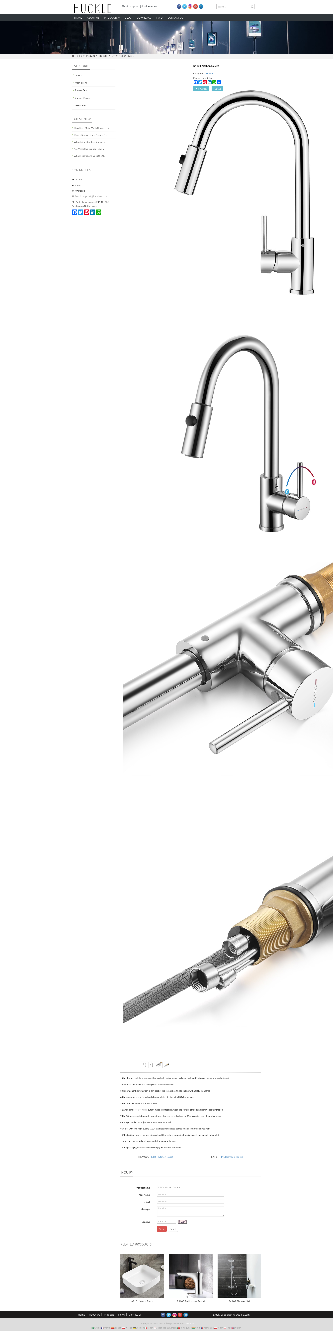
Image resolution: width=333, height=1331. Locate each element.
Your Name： (145, 1194)
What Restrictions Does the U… (90, 155)
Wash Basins (81, 82)
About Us (94, 1314)
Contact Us (135, 1314)
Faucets (103, 55)
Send (162, 1229)
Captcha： (147, 1221)
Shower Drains (82, 97)
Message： (146, 1209)
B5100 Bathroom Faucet (191, 1301)
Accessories (80, 105)
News (121, 1314)
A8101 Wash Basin (142, 1301)
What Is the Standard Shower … (90, 141)
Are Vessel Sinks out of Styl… (89, 148)
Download (144, 17)
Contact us (175, 17)
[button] (119, 17)
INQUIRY (201, 88)
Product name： (144, 1187)
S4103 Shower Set (239, 1301)
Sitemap (190, 1323)
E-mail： (148, 1202)
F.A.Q (159, 17)
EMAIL (217, 88)
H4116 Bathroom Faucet (230, 1156)
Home (78, 17)
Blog (128, 17)
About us (93, 17)
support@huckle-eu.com (95, 196)
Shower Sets (81, 90)
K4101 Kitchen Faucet (162, 1156)
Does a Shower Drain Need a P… (90, 134)
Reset (173, 1229)
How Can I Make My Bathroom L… (91, 127)
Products (112, 17)
